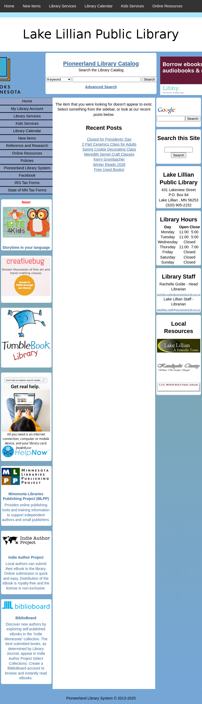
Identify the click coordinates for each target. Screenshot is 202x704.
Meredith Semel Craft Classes (109, 154)
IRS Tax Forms (27, 183)
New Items (32, 6)
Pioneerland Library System (27, 168)
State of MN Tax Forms (27, 190)
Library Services (62, 6)
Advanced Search (101, 87)
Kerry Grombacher (109, 159)
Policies (27, 160)
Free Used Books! (109, 169)
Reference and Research (27, 145)
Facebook (27, 175)
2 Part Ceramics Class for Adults (109, 144)
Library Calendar (99, 6)
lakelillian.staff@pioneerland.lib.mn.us (178, 309)
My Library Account (27, 109)
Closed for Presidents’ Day (109, 139)
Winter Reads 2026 (109, 164)
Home (9, 6)
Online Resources (167, 6)
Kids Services (132, 6)
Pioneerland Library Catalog (101, 63)
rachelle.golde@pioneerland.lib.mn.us (178, 294)
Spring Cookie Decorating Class (109, 149)
